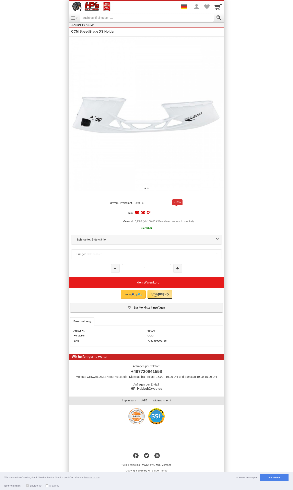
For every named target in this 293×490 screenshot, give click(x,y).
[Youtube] (157, 455)
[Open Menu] (74, 17)
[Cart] (218, 7)
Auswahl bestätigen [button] (246, 477)
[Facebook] (136, 455)
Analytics (54, 485)
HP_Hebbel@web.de (146, 388)
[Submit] (219, 17)
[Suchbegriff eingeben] (147, 18)
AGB (144, 400)
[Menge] (146, 268)
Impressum (129, 400)
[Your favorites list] (206, 7)
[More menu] (196, 7)
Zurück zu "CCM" (83, 24)
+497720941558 (146, 371)
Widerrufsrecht (162, 400)
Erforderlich (36, 485)
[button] (146, 308)
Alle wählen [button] (274, 477)
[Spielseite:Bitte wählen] (146, 240)
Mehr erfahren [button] (91, 477)
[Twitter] (146, 455)
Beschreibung (82, 321)
